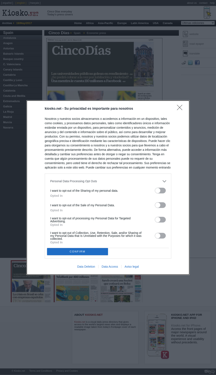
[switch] (160, 190)
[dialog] (108, 188)
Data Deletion (86, 266)
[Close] (181, 109)
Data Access (110, 266)
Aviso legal (132, 266)
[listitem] (108, 181)
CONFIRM (77, 251)
